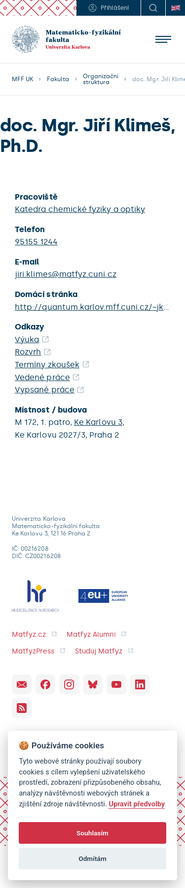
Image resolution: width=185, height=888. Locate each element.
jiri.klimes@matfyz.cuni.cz (65, 274)
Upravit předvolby (137, 804)
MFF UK (22, 79)
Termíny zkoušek (47, 364)
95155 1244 (36, 241)
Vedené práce (42, 377)
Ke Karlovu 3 (98, 422)
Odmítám (92, 858)
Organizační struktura (101, 79)
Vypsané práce (44, 389)
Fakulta (58, 79)
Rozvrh (28, 351)
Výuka (27, 339)
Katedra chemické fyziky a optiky (80, 209)
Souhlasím (92, 833)
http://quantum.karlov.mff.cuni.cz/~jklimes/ (92, 307)
